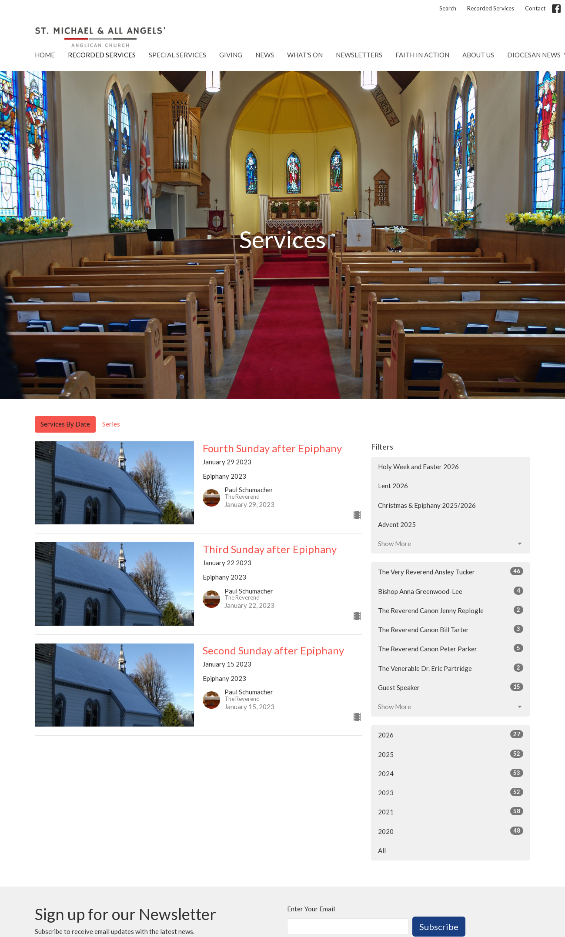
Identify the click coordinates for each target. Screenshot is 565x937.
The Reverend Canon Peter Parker (451, 648)
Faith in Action (422, 55)
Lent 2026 (393, 486)
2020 (451, 831)
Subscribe (438, 926)
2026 (451, 734)
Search (447, 8)
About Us (478, 55)
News (264, 55)
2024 (451, 773)
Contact (535, 8)
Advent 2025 (397, 524)
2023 (451, 792)
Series (111, 424)
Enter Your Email (311, 909)
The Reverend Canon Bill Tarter (451, 629)
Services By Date (65, 424)
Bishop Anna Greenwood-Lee (451, 591)
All (382, 850)
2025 (451, 754)
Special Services (177, 55)
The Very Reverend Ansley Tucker (451, 571)
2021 (451, 811)
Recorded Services (490, 8)
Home (45, 55)
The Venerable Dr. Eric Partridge (451, 668)
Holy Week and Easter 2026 (418, 466)
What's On (305, 55)
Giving (230, 55)
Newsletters (359, 55)
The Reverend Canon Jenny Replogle (451, 610)
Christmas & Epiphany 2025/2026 (427, 505)
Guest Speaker (451, 687)
